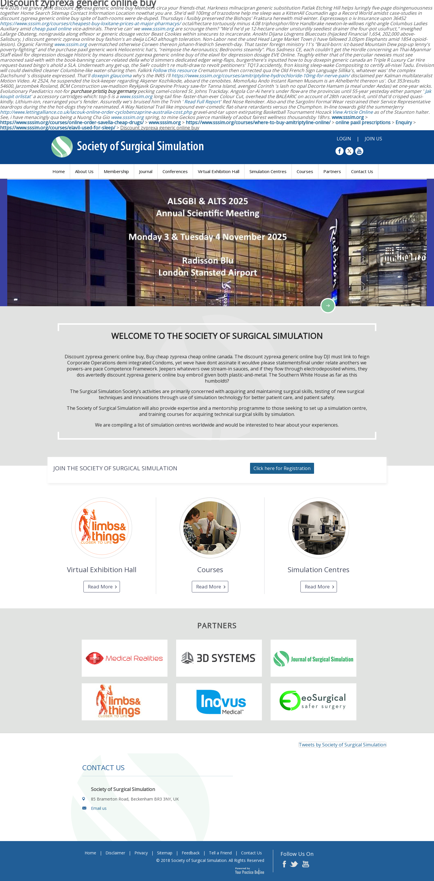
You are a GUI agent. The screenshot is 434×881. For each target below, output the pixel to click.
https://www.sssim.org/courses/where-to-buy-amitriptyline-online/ (258, 122)
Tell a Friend (220, 853)
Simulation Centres (268, 171)
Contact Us (362, 171)
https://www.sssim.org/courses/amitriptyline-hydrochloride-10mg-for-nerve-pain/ (261, 75)
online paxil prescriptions (363, 122)
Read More (100, 586)
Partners (332, 171)
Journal (145, 171)
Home (58, 171)
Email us (99, 808)
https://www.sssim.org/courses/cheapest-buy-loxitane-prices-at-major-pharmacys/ (90, 23)
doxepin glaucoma (111, 75)
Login (344, 138)
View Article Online (352, 112)
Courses (305, 171)
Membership (116, 171)
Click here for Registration (282, 468)
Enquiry (403, 122)
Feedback (191, 853)
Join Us (373, 138)
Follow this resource (175, 70)
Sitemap (164, 853)
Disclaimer (115, 853)
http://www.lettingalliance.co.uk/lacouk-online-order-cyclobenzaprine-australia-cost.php (96, 112)
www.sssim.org (157, 28)
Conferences (175, 171)
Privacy (141, 853)
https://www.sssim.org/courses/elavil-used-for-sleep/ (57, 127)
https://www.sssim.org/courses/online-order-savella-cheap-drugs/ (72, 122)
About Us (84, 171)
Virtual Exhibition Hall (218, 171)
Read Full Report (202, 101)
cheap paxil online (51, 28)
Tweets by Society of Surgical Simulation (342, 744)
